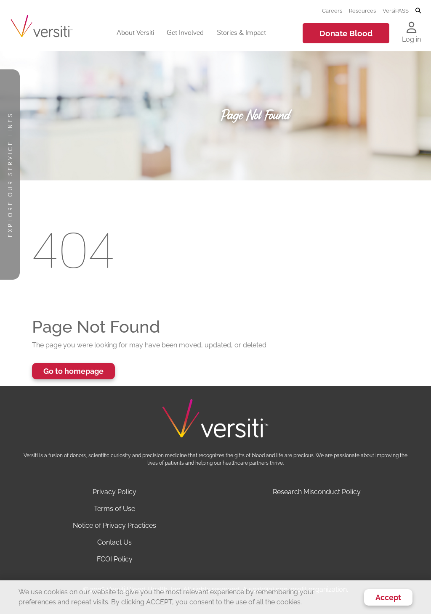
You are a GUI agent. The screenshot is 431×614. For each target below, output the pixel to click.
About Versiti (135, 32)
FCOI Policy (115, 559)
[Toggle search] (418, 11)
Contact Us (114, 542)
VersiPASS (396, 10)
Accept (388, 597)
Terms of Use (114, 509)
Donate (345, 33)
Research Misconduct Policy (317, 492)
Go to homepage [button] (73, 371)
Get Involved (185, 32)
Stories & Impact (241, 32)
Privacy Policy (114, 492)
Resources (362, 10)
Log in (411, 39)
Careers (332, 10)
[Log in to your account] (411, 28)
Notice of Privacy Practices (114, 525)
